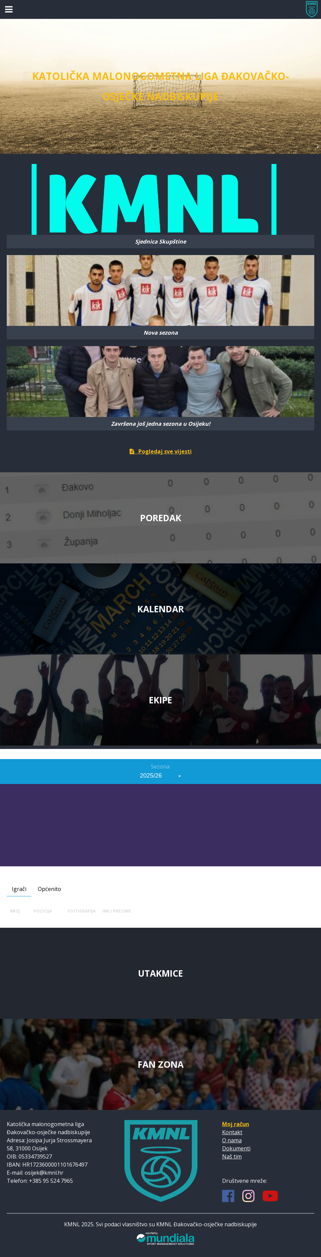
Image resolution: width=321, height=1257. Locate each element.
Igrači (19, 889)
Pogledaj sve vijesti (161, 451)
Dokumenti (236, 1148)
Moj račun (235, 1124)
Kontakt (232, 1132)
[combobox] (161, 776)
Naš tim (232, 1156)
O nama (232, 1140)
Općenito (49, 889)
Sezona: (160, 766)
